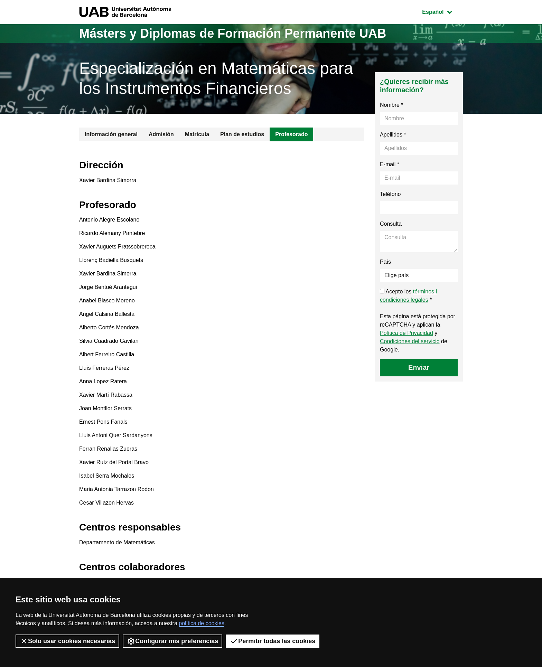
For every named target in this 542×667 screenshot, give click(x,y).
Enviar (418, 367)
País (385, 262)
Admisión (161, 134)
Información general (111, 134)
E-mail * (389, 164)
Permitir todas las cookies (272, 641)
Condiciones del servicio (410, 341)
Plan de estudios (242, 134)
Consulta (391, 224)
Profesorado (291, 134)
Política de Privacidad (406, 333)
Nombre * (391, 105)
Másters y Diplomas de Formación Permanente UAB (232, 33)
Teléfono (390, 194)
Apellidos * (393, 135)
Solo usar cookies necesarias (67, 641)
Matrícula (197, 134)
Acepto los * (408, 296)
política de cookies (201, 623)
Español (442, 11)
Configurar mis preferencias (172, 641)
